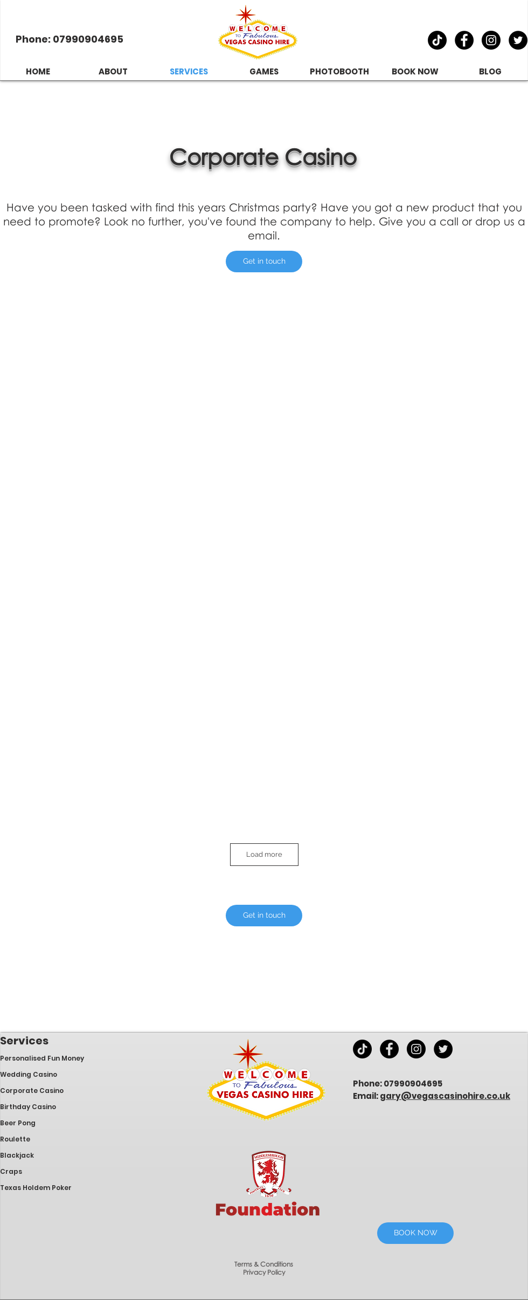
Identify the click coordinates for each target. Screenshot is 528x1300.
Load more (264, 854)
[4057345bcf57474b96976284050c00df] (464, 40)
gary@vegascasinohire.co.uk (445, 1096)
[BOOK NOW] (415, 1233)
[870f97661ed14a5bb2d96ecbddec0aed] (518, 40)
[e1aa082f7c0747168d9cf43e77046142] (491, 40)
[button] (264, 261)
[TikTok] (437, 40)
